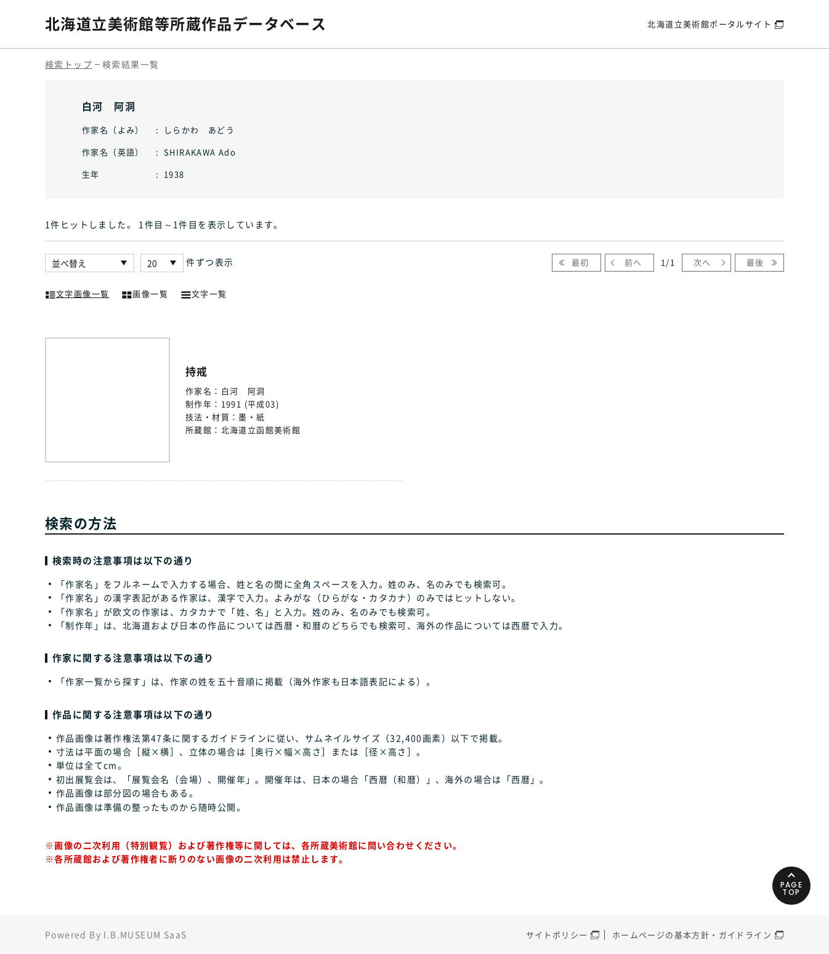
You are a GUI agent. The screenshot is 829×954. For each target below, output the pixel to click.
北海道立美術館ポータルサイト (709, 24)
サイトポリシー (557, 934)
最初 (580, 262)
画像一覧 (144, 293)
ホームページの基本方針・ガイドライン (692, 934)
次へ (702, 262)
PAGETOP (791, 888)
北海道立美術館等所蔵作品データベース (185, 23)
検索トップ (68, 64)
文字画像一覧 (77, 293)
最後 (755, 262)
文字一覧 (203, 293)
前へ (633, 262)
